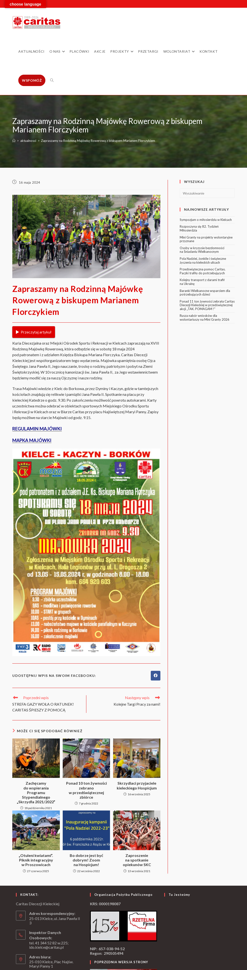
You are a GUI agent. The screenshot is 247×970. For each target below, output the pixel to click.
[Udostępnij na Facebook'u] (155, 675)
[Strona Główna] (13, 141)
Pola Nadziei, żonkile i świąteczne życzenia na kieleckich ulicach (203, 260)
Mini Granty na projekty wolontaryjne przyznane (206, 239)
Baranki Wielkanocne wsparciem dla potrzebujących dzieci (205, 293)
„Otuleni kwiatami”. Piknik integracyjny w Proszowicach (36, 860)
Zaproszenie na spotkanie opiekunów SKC (137, 860)
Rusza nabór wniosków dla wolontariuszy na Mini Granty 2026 (204, 317)
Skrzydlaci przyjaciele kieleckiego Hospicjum (137, 785)
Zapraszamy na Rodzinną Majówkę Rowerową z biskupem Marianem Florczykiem (98, 141)
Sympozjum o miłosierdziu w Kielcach (206, 220)
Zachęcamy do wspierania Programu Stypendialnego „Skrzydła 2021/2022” (36, 792)
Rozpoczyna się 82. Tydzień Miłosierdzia (199, 228)
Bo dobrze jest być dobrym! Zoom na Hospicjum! (86, 860)
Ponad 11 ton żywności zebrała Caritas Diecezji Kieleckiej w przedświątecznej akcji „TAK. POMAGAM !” (207, 305)
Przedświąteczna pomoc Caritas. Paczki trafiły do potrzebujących (203, 271)
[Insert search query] (207, 193)
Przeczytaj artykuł (34, 332)
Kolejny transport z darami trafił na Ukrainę (202, 282)
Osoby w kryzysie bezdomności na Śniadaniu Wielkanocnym (202, 250)
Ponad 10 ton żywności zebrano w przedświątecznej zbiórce (86, 790)
